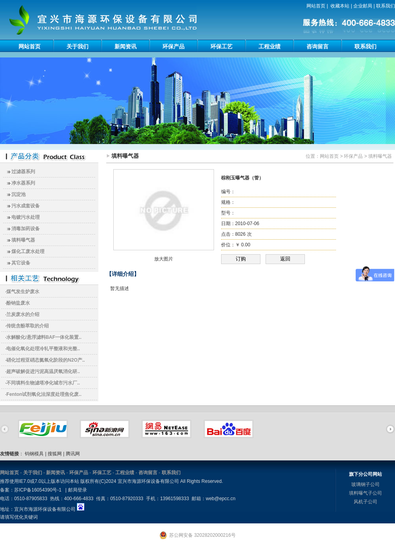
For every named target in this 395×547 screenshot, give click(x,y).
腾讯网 (73, 453)
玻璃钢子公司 (365, 484)
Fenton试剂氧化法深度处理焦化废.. (43, 394)
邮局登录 (77, 490)
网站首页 (315, 6)
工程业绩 (269, 46)
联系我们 (385, 6)
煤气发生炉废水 (22, 291)
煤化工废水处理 (27, 251)
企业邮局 (362, 6)
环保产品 (173, 46)
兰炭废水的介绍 (22, 314)
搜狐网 (55, 453)
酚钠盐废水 (18, 303)
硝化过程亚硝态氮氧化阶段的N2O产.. (45, 360)
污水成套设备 (25, 206)
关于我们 (77, 46)
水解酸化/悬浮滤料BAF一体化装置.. (43, 337)
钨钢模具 (34, 453)
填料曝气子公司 (365, 493)
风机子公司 (365, 501)
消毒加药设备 (25, 228)
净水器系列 (23, 183)
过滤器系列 (23, 171)
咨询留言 (317, 46)
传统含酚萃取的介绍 (27, 326)
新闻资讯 (125, 46)
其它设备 (20, 263)
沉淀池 (18, 194)
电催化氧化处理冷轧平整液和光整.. (43, 348)
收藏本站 (339, 6)
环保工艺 (221, 46)
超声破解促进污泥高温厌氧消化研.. (43, 371)
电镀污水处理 (25, 217)
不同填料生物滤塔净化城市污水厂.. (43, 383)
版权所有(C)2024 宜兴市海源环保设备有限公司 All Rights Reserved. (151, 481)
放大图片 (163, 259)
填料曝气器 (23, 240)
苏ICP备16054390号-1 (37, 490)
